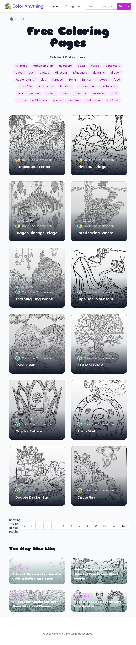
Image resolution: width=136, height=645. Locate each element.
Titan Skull (87, 431)
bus (31, 73)
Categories (73, 6)
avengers (65, 66)
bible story (113, 66)
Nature (51, 93)
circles (44, 73)
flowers (103, 79)
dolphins (99, 73)
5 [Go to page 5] (63, 526)
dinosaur (61, 73)
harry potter (46, 86)
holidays (66, 86)
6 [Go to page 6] (72, 526)
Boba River (25, 365)
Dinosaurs (80, 73)
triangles (73, 100)
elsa (43, 79)
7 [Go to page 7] (80, 526)
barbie (95, 66)
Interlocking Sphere (95, 232)
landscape (108, 86)
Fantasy (57, 79)
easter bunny (25, 79)
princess (81, 93)
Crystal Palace (28, 431)
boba (19, 73)
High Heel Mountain (95, 299)
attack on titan (43, 66)
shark (114, 93)
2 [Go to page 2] (39, 526)
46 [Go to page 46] (123, 526)
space (21, 100)
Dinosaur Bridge (91, 166)
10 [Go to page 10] (104, 526)
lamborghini (86, 86)
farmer (86, 79)
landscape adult (29, 93)
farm (72, 79)
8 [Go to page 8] (88, 526)
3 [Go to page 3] (47, 526)
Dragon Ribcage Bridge (36, 232)
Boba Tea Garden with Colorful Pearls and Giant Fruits (96, 574)
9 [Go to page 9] (96, 526)
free (21, 19)
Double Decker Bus (32, 497)
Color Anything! (24, 6)
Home (54, 6)
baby (81, 66)
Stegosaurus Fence (32, 166)
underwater (93, 100)
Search (124, 6)
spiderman (39, 100)
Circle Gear (87, 497)
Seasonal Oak (90, 365)
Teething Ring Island (34, 299)
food (117, 79)
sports (57, 100)
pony (65, 93)
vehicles (113, 100)
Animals (21, 66)
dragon (116, 73)
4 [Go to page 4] (56, 526)
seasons (98, 93)
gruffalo (26, 86)
